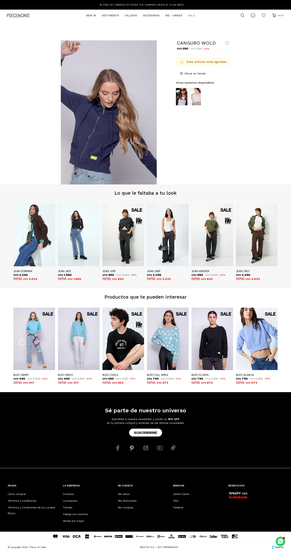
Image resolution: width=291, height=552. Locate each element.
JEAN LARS (153, 271)
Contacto (68, 494)
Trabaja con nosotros (75, 514)
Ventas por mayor (73, 521)
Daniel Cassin (181, 494)
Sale (191, 15)
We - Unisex (173, 15)
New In (91, 15)
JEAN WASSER (200, 271)
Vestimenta (110, 15)
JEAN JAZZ (64, 271)
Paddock (178, 507)
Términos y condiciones (22, 500)
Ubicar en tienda (194, 73)
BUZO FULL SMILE (157, 375)
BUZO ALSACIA (245, 375)
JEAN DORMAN (22, 271)
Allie (175, 500)
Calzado (131, 15)
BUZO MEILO (65, 375)
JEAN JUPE (109, 271)
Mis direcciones (127, 500)
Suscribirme (145, 433)
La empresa (70, 500)
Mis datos (124, 494)
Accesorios (151, 15)
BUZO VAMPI (21, 375)
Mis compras (125, 507)
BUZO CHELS (110, 375)
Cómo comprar (17, 494)
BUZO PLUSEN (200, 375)
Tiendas (67, 507)
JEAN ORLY (243, 271)
